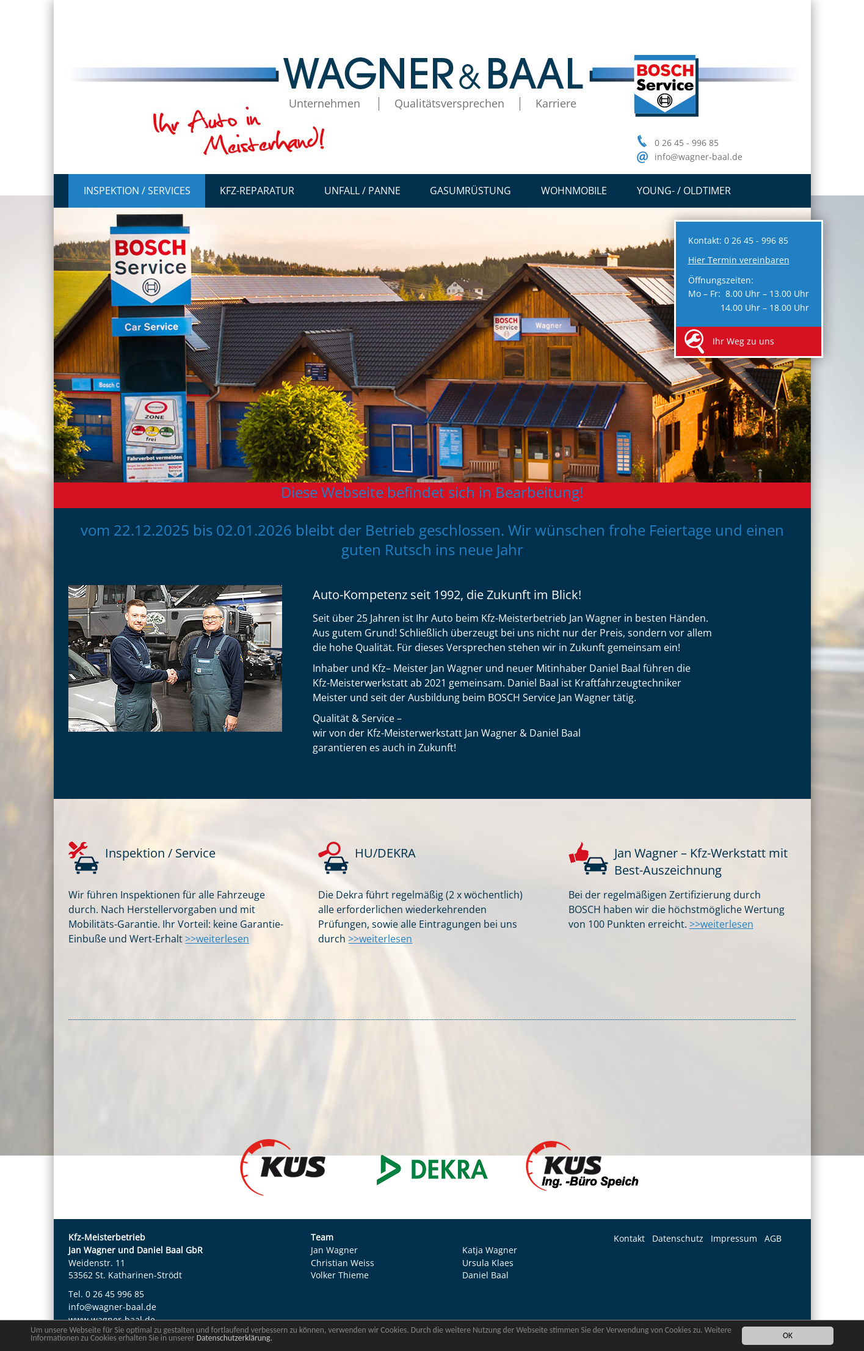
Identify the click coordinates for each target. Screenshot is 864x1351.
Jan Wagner (334, 1250)
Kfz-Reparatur (257, 190)
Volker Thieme (340, 1275)
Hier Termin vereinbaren (739, 260)
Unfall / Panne (362, 190)
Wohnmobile (574, 190)
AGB (773, 1238)
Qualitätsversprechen (449, 103)
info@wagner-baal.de (698, 156)
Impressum (734, 1238)
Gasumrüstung (470, 190)
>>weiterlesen (217, 938)
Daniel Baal (485, 1275)
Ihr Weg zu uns (743, 341)
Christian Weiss (342, 1263)
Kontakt (629, 1238)
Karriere (555, 103)
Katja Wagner (489, 1250)
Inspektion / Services (137, 190)
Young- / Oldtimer (684, 190)
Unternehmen (324, 103)
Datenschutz (677, 1238)
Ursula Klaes (488, 1263)
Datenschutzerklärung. (234, 1338)
